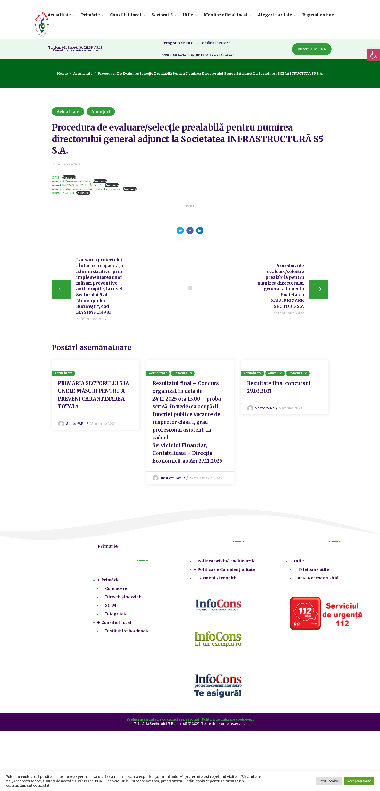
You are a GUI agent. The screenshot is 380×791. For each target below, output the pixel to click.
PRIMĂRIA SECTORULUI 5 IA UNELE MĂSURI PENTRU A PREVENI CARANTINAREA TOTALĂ (93, 395)
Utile (299, 561)
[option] (95, 395)
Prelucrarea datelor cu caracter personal (163, 719)
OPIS (56, 177)
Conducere (116, 588)
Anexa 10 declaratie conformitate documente (86, 189)
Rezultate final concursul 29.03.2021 (278, 387)
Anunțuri (100, 111)
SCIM (110, 605)
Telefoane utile (313, 569)
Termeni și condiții (217, 578)
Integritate (116, 613)
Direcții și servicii (123, 596)
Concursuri (182, 373)
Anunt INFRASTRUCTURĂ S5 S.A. (77, 185)
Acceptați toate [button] (359, 781)
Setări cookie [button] (328, 781)
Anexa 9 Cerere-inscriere (71, 181)
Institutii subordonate (127, 630)
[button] (373, 55)
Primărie (110, 579)
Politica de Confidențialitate (226, 569)
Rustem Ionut (173, 478)
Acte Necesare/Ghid (318, 578)
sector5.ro (76, 423)
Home (62, 73)
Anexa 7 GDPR (63, 193)
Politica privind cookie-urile (227, 561)
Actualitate (83, 73)
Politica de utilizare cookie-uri (228, 719)
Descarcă (69, 177)
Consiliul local (116, 622)
